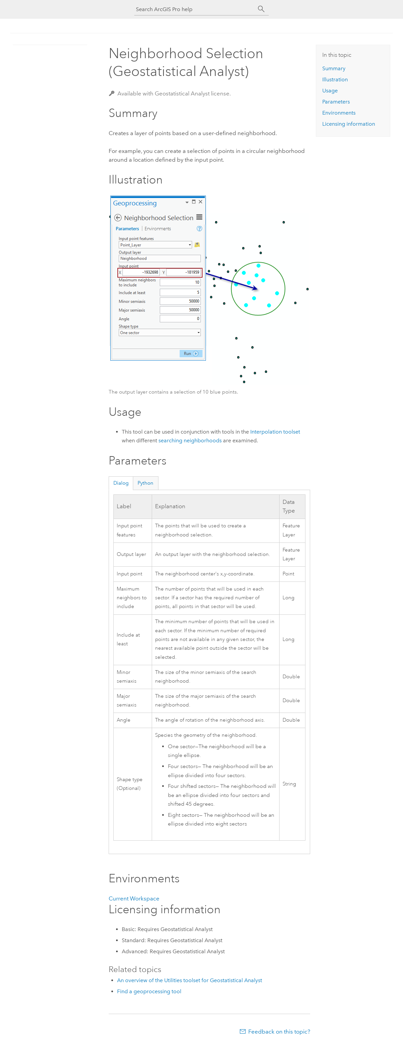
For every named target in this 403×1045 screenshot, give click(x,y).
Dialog (121, 483)
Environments (339, 113)
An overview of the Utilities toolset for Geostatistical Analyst (189, 980)
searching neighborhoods (190, 440)
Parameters (336, 101)
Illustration (335, 79)
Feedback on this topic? (279, 1031)
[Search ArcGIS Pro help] (194, 9)
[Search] (261, 9)
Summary (333, 68)
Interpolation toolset (275, 432)
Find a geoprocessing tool (149, 991)
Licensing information (348, 124)
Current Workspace (134, 898)
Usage (330, 90)
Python (145, 483)
